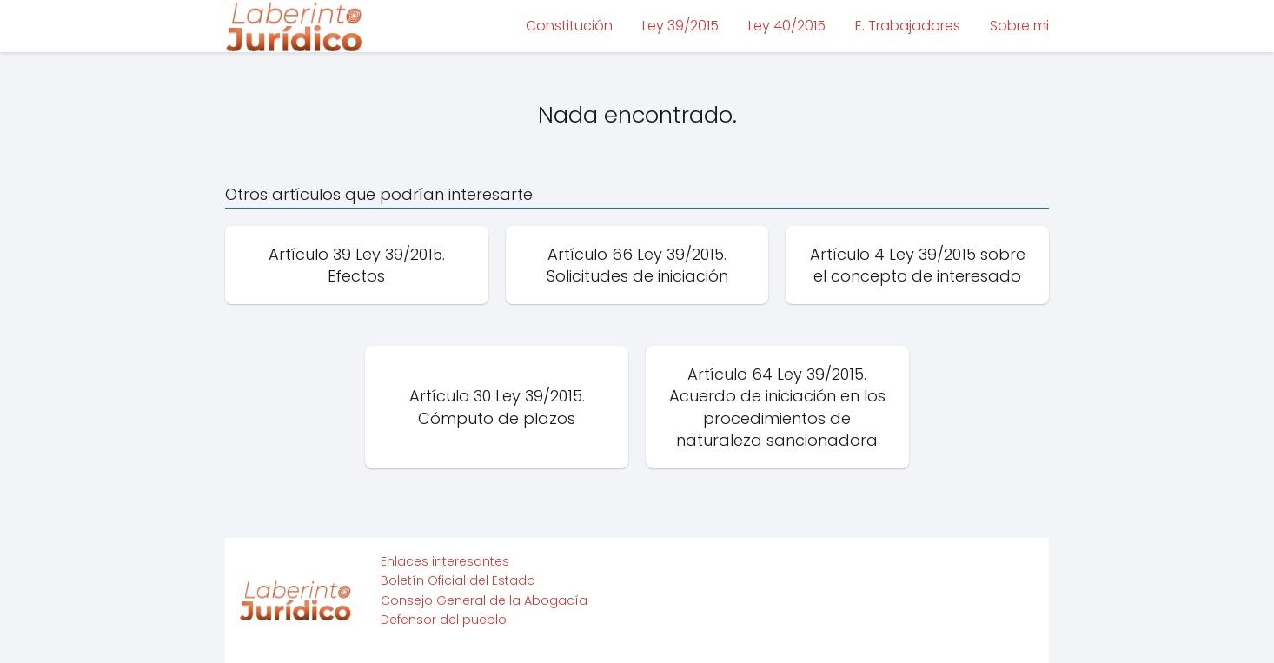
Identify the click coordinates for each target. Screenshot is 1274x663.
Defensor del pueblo (444, 619)
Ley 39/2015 (680, 26)
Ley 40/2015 (787, 26)
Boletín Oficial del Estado (458, 580)
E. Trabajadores (907, 26)
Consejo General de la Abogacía (484, 600)
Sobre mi (1019, 26)
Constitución (569, 26)
